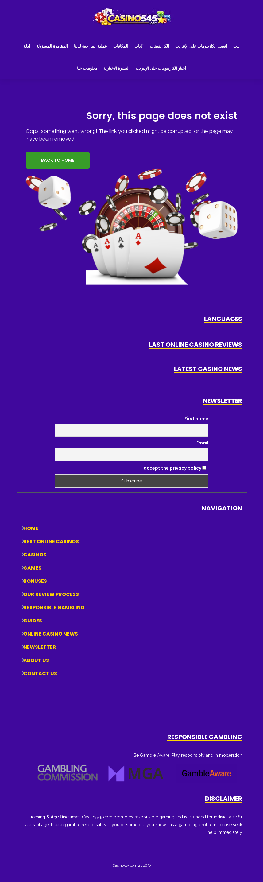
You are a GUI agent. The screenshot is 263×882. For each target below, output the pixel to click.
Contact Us (40, 673)
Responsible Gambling (54, 607)
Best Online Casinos (51, 541)
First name (196, 419)
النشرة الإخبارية (116, 68)
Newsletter (39, 647)
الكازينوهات (159, 46)
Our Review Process (51, 594)
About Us (36, 660)
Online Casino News (50, 633)
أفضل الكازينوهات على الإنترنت (201, 46)
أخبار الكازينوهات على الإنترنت (161, 68)
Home (30, 528)
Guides (32, 620)
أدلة (27, 46)
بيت (236, 46)
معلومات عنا (87, 68)
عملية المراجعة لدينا (90, 46)
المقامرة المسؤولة (52, 46)
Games (32, 567)
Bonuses (35, 581)
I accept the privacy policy (173, 468)
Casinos (34, 554)
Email (202, 443)
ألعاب (139, 46)
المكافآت (120, 46)
